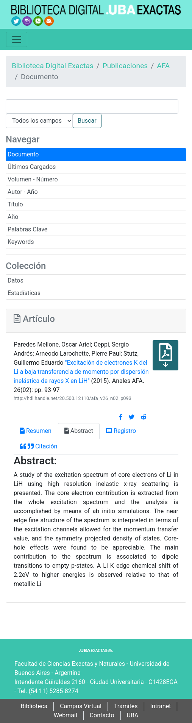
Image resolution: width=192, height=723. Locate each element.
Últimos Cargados (32, 166)
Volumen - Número (33, 179)
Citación (38, 446)
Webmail (65, 715)
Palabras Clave (27, 229)
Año (13, 216)
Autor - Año (23, 191)
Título (15, 204)
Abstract (78, 430)
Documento (23, 154)
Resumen (36, 430)
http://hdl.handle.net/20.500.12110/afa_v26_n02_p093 (72, 398)
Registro (121, 430)
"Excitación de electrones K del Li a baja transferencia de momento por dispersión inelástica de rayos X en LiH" (81, 371)
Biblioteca (34, 706)
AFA (163, 65)
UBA (133, 715)
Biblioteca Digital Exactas (53, 65)
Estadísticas (24, 293)
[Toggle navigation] (16, 39)
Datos (15, 280)
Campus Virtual (80, 706)
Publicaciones (125, 65)
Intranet (160, 706)
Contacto (102, 715)
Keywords (21, 241)
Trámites (126, 706)
